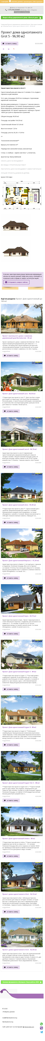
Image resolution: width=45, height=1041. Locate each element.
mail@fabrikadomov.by (9, 1018)
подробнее (6, 351)
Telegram (33, 10)
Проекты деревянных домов (16, 24)
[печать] (8, 49)
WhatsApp (24, 10)
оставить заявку (11, 43)
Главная (3, 24)
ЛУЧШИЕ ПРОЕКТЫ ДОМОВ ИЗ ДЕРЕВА (15, 173)
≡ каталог (4, 2)
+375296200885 (12, 10)
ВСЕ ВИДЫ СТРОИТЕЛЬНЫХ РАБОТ (13, 165)
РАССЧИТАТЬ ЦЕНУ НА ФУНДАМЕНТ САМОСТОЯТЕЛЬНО (21, 169)
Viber (28, 10)
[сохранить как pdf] (13, 49)
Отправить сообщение (22, 12)
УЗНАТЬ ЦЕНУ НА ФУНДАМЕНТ (12, 161)
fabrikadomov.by (7, 1022)
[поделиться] (3, 49)
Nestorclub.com (29, 1027)
